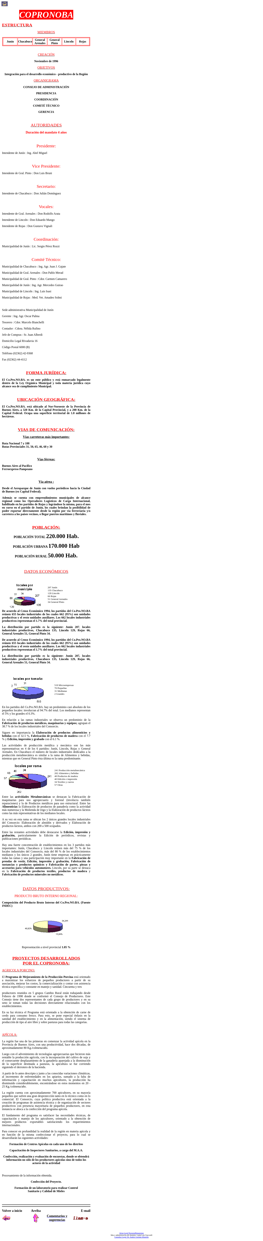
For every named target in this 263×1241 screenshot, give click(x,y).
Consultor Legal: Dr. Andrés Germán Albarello (131, 1237)
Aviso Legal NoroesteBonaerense (131, 1233)
